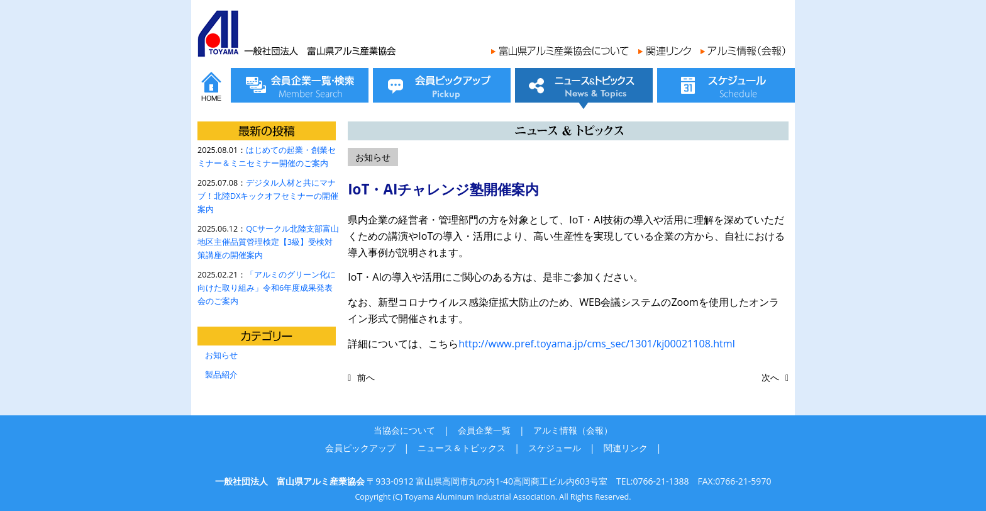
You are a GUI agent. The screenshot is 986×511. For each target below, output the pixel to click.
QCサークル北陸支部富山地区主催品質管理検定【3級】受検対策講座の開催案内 (268, 242)
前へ (366, 377)
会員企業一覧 (484, 430)
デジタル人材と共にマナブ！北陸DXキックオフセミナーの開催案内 (267, 196)
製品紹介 (221, 374)
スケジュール (554, 448)
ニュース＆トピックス (462, 448)
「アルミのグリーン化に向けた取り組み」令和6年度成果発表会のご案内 (266, 287)
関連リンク (626, 448)
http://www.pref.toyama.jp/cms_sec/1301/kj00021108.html (596, 344)
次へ (770, 377)
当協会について (404, 430)
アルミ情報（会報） (572, 430)
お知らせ (221, 355)
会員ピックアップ (360, 448)
